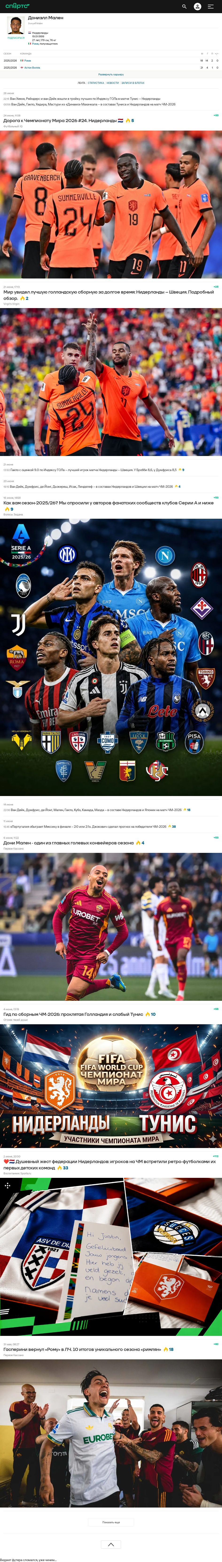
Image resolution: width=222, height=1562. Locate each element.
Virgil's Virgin (11, 303)
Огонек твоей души (16, 1019)
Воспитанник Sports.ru (17, 1173)
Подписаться (16, 37)
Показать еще (111, 1522)
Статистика (96, 83)
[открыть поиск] (184, 6)
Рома (35, 43)
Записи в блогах (132, 83)
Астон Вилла (30, 67)
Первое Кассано (13, 848)
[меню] (210, 6)
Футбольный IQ (13, 126)
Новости (113, 83)
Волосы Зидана (13, 514)
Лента (81, 83)
